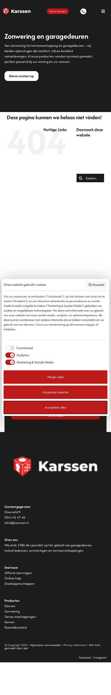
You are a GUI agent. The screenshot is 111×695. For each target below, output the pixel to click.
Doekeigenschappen (19, 583)
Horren (9, 622)
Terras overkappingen (20, 616)
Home (56, 182)
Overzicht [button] (96, 285)
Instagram (100, 657)
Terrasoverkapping (65, 230)
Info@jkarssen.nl (16, 522)
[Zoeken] (80, 178)
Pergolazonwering (65, 209)
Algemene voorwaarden (45, 645)
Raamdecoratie (15, 627)
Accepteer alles (55, 407)
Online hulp (12, 578)
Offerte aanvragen (18, 572)
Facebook (85, 657)
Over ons (59, 203)
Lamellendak (61, 187)
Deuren (57, 177)
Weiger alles (55, 377)
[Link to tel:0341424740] (83, 11)
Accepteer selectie (55, 392)
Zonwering (60, 257)
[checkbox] (18, 348)
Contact (58, 171)
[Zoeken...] (90, 178)
